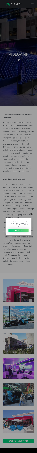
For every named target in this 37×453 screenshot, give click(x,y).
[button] (30, 214)
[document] (18, 226)
